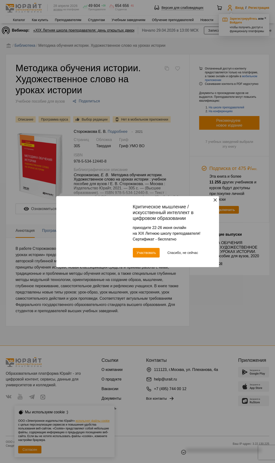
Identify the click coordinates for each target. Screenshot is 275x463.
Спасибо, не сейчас (182, 253)
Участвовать (146, 253)
